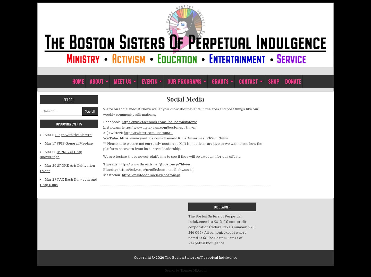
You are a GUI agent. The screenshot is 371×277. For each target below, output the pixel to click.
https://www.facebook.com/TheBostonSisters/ (159, 122)
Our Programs (184, 81)
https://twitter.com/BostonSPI (148, 133)
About (97, 81)
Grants (220, 81)
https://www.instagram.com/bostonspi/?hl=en (159, 127)
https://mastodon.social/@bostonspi (151, 175)
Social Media (185, 99)
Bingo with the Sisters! (73, 135)
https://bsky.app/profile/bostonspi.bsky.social (156, 170)
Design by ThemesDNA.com (186, 270)
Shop (274, 81)
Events (149, 81)
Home (78, 81)
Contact (248, 81)
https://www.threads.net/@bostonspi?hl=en (154, 164)
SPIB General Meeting (75, 143)
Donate (293, 81)
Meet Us (122, 81)
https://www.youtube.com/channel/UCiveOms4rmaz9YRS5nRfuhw (174, 138)
